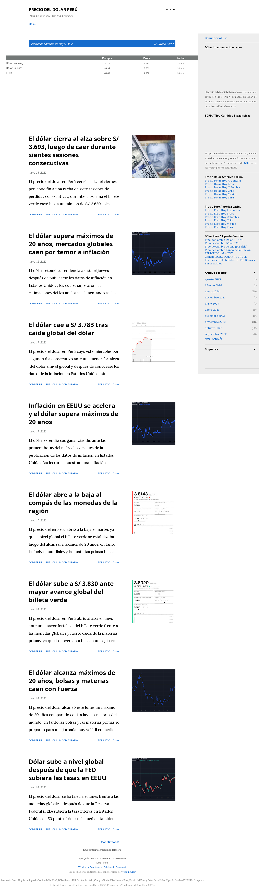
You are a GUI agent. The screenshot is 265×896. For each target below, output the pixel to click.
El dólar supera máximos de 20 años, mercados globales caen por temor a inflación (71, 244)
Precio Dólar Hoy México (221, 194)
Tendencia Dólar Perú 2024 (118, 24)
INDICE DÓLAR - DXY (219, 253)
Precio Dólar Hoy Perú (219, 197)
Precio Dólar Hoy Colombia (222, 187)
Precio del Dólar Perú (53, 9)
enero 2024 (212, 291)
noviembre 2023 (215, 297)
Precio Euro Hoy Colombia (222, 217)
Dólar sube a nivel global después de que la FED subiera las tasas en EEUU (67, 769)
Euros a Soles (213, 263)
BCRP (246, 163)
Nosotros (149, 24)
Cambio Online (37, 24)
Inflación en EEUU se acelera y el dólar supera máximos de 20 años (73, 413)
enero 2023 (212, 309)
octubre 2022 (213, 328)
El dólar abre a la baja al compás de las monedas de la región (73, 502)
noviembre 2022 (215, 321)
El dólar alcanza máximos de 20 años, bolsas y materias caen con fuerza (72, 680)
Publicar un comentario (62, 214)
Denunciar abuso (216, 38)
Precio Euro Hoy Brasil (219, 213)
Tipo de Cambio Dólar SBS (221, 243)
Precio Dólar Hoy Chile (219, 190)
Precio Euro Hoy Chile (219, 220)
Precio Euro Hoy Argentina (222, 210)
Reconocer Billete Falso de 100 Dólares (230, 260)
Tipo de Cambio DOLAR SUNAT (74, 24)
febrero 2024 (213, 285)
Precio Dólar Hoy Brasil (220, 184)
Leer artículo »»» (108, 214)
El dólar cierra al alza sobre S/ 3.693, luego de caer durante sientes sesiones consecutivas (74, 151)
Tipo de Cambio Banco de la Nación (228, 250)
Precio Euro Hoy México (220, 223)
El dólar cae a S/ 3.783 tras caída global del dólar (68, 329)
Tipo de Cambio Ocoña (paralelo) (226, 246)
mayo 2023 (212, 303)
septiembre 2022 (216, 334)
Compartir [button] (36, 214)
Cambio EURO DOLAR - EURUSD (226, 256)
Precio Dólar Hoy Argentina (223, 180)
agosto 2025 (213, 279)
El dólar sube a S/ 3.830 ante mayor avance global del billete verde (71, 591)
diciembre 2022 (215, 315)
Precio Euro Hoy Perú (219, 227)
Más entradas (110, 842)
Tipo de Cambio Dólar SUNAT (224, 239)
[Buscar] (170, 9)
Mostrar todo (164, 44)
